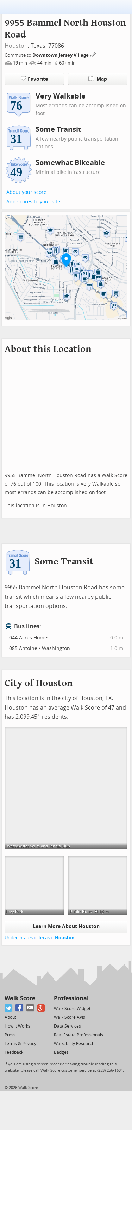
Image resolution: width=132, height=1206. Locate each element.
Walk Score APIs (69, 1017)
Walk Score (20, 998)
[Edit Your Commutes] (93, 54)
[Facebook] (19, 1008)
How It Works (17, 1026)
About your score (26, 192)
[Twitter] (9, 1008)
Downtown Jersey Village (61, 55)
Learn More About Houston (66, 926)
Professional (71, 998)
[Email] (30, 1008)
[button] (66, 260)
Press (10, 1034)
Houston (16, 45)
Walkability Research (74, 1043)
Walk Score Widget (72, 1008)
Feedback (14, 1052)
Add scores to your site (33, 202)
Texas (44, 937)
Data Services (67, 1026)
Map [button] (97, 79)
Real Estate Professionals (78, 1034)
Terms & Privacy (20, 1043)
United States (19, 937)
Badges (61, 1052)
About (10, 1017)
